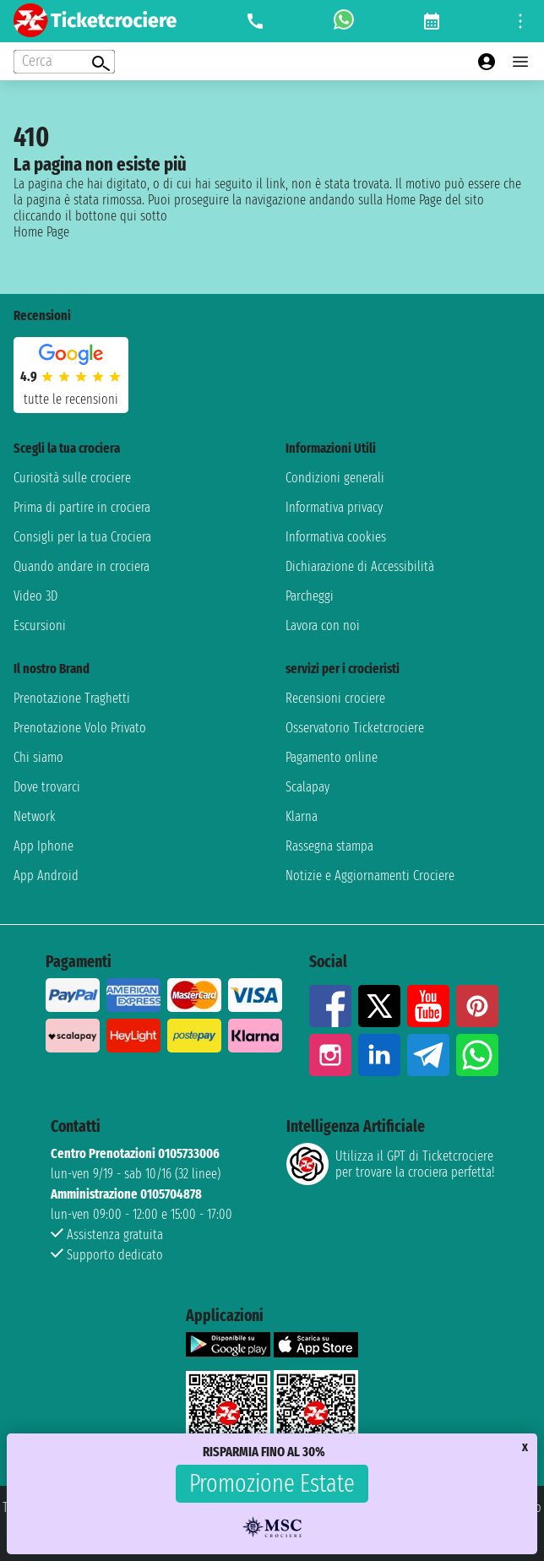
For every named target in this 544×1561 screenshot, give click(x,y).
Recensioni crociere (335, 698)
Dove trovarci (47, 787)
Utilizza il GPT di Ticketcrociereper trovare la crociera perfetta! (390, 1164)
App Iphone (43, 846)
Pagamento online (332, 757)
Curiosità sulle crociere (72, 478)
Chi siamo (38, 757)
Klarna (302, 816)
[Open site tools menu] (520, 21)
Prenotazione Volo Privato (80, 728)
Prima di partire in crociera (82, 507)
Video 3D (35, 596)
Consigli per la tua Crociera (82, 537)
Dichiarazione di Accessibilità (360, 566)
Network (35, 816)
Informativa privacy (334, 507)
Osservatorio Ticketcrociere (355, 728)
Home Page (41, 232)
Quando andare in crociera (82, 566)
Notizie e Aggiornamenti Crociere (370, 876)
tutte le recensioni (71, 399)
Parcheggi (310, 596)
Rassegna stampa (329, 846)
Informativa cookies (336, 537)
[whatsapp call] (344, 21)
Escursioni (40, 625)
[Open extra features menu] (64, 61)
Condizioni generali (335, 478)
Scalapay (307, 787)
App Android (46, 876)
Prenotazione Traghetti (72, 698)
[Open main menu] (520, 62)
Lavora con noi (323, 625)
